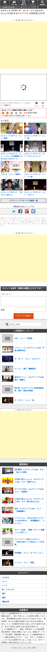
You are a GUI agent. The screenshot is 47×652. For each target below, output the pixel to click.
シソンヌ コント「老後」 (25, 562)
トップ (5, 4)
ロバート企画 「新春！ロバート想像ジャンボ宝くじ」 (29, 531)
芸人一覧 (14, 4)
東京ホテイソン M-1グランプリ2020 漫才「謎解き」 (30, 378)
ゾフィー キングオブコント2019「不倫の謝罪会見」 (29, 349)
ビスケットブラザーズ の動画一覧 (23, 200)
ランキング (33, 4)
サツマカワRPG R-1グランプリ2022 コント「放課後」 (30, 490)
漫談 (4, 597)
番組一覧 (23, 4)
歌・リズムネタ (8, 589)
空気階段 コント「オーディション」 (29, 553)
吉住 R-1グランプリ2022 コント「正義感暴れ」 (28, 509)
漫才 (4, 593)
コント (4, 581)
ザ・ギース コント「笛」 (25, 400)
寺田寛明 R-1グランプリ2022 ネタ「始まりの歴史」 (29, 470)
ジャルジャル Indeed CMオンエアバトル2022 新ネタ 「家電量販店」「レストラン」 (30, 520)
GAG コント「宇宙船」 (24, 338)
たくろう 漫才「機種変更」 (26, 369)
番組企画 (5, 601)
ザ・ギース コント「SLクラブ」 (28, 359)
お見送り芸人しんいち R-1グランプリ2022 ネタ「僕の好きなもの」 (29, 500)
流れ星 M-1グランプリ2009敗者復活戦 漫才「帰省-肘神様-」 (29, 389)
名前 (3, 309)
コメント (6, 294)
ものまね (5, 577)
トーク (4, 585)
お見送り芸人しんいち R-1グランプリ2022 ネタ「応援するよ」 (29, 480)
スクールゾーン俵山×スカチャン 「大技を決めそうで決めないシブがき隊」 (29, 542)
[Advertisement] (23, 45)
